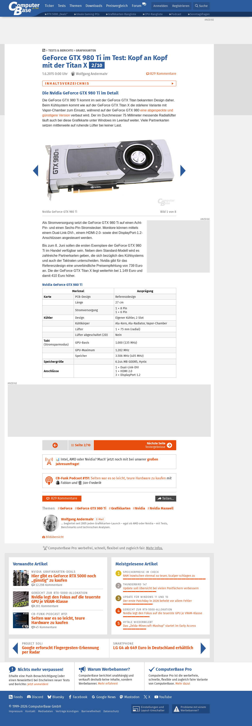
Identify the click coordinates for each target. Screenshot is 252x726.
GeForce (66, 508)
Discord (37, 697)
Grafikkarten (86, 50)
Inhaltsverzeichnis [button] (67, 83)
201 (45, 606)
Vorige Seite (52, 445)
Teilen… (167, 498)
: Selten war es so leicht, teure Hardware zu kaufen (111, 478)
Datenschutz (111, 711)
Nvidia (140, 508)
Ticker (49, 5)
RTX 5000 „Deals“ (57, 14)
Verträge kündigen (67, 711)
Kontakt (30, 711)
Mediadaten (45, 711)
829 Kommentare (61, 498)
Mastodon (131, 697)
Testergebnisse (155, 445)
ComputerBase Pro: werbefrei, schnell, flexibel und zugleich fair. (103, 548)
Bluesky (58, 697)
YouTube (165, 697)
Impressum (16, 711)
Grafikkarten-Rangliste (122, 14)
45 (44, 627)
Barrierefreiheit (91, 711)
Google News (106, 697)
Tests (62, 5)
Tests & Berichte (60, 50)
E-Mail (100, 519)
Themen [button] (75, 5)
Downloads (94, 5)
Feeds (18, 697)
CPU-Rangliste (154, 14)
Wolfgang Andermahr (77, 519)
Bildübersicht (53, 537)
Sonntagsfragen (200, 14)
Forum (136, 5)
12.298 (47, 585)
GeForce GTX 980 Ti (91, 508)
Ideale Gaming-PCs (87, 14)
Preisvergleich (117, 5)
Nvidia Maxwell (162, 508)
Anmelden (160, 6)
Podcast (176, 14)
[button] (201, 6)
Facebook (80, 697)
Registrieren (180, 6)
